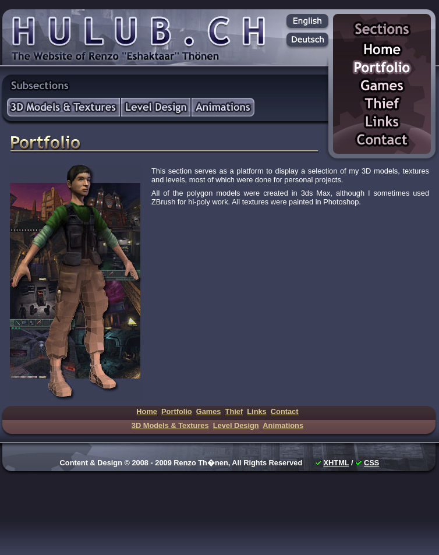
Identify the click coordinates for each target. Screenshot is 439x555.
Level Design (156, 107)
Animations (222, 107)
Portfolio (382, 68)
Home (382, 50)
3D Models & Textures (64, 107)
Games (382, 86)
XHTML (336, 462)
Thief (382, 105)
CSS (371, 462)
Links (382, 123)
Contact (382, 141)
